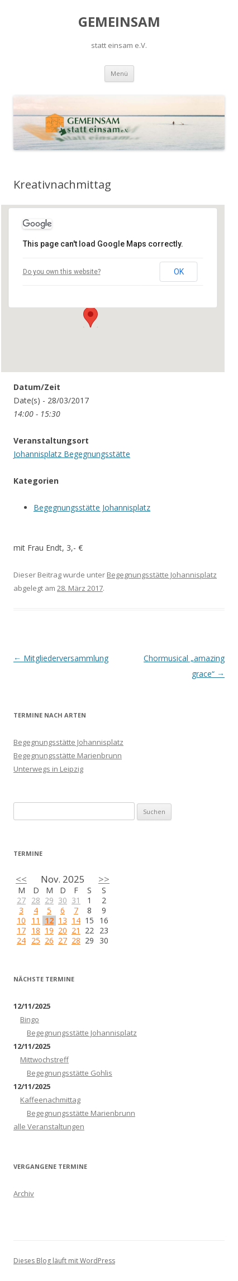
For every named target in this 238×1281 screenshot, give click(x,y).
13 (62, 920)
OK (179, 271)
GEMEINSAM (119, 22)
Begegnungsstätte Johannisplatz (92, 507)
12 (49, 920)
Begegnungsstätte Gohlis (69, 1073)
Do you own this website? (62, 272)
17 (21, 930)
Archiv (23, 1193)
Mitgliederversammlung (60, 658)
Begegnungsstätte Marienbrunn (67, 755)
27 (21, 900)
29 (49, 900)
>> (104, 879)
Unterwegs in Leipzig (48, 769)
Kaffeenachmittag (50, 1100)
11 (35, 920)
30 (62, 900)
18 (35, 930)
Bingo (29, 1019)
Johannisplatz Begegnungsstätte (71, 454)
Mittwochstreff (44, 1059)
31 (76, 900)
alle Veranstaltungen (48, 1126)
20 (62, 930)
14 (76, 920)
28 (35, 900)
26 (49, 940)
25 (35, 940)
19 (49, 930)
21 (76, 930)
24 (21, 940)
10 (21, 920)
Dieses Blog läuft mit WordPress (64, 1260)
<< (21, 879)
